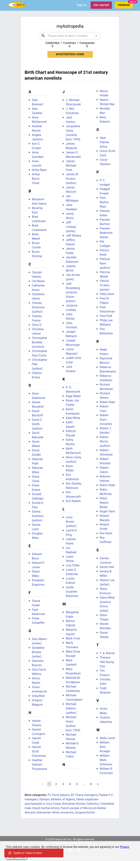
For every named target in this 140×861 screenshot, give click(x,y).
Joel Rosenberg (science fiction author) (73, 292)
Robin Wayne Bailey (104, 503)
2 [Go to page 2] (56, 784)
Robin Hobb (107, 485)
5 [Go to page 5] (77, 784)
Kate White (73, 418)
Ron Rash (106, 533)
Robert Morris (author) (105, 441)
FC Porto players (58, 795)
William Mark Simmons (106, 760)
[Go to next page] (98, 784)
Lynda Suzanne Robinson (72, 591)
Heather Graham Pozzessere (39, 764)
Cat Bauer (38, 281)
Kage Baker (73, 396)
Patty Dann (107, 294)
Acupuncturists (85, 812)
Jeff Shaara (73, 235)
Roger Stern (107, 511)
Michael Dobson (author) (71, 708)
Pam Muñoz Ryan (104, 202)
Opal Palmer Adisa (104, 142)
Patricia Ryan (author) (105, 263)
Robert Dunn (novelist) (106, 419)
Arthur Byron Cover (36, 179)
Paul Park (106, 316)
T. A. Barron (107, 653)
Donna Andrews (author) (37, 516)
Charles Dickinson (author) (38, 307)
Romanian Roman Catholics (80, 803)
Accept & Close (16, 857)
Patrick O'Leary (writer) (105, 285)
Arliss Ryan (39, 170)
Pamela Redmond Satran (106, 233)
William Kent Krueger (105, 747)
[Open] (96, 35)
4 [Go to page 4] (70, 784)
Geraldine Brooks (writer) (38, 652)
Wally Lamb (107, 738)
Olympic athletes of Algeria (57, 799)
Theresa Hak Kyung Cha (107, 662)
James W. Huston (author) (72, 179)
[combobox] (70, 35)
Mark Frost (73, 638)
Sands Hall (107, 567)
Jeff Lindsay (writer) (71, 227)
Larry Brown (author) (71, 522)
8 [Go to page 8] (91, 784)
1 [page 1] (49, 784)
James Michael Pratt (71, 165)
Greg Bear (38, 696)
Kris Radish (73, 501)
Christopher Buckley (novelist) (39, 342)
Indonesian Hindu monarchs (54, 812)
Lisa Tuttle (72, 565)
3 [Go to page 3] (63, 784)
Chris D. (37, 325)
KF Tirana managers (84, 795)
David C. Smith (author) (37, 424)
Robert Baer (107, 402)
